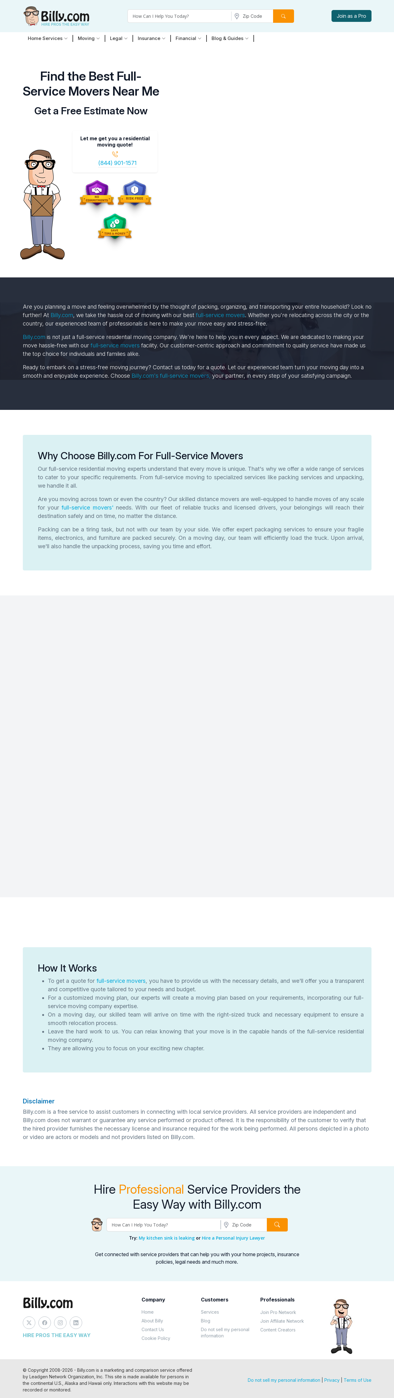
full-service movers (220, 315)
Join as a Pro (351, 16)
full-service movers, (185, 375)
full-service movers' (87, 507)
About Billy (152, 1320)
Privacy (332, 1380)
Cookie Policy (156, 1338)
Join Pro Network (278, 1312)
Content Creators (278, 1329)
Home (148, 1312)
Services (210, 1312)
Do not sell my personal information (225, 1332)
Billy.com (62, 315)
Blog (205, 1320)
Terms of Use (358, 1380)
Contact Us (153, 1329)
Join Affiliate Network (282, 1321)
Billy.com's (146, 375)
